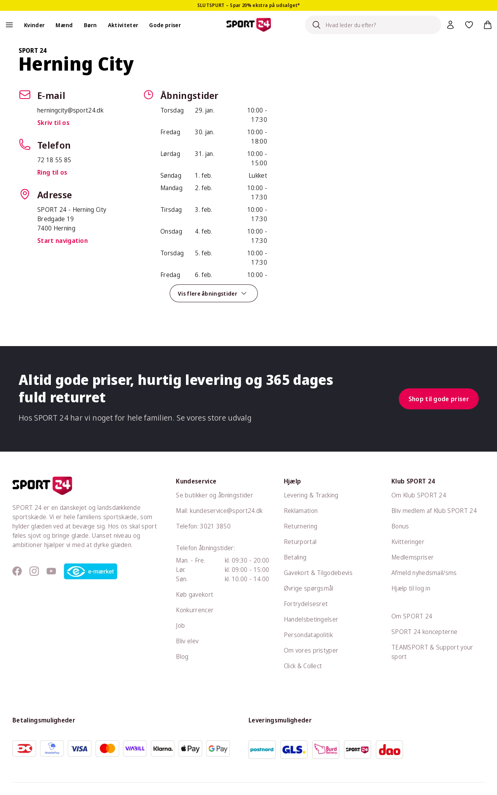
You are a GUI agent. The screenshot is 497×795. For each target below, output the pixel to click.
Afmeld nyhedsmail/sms (424, 572)
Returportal (300, 541)
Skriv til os (53, 122)
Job (180, 625)
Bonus (400, 526)
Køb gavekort (194, 594)
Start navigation (62, 240)
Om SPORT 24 (412, 616)
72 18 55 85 (54, 160)
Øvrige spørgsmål (309, 588)
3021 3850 (215, 526)
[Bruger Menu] (450, 25)
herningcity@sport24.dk (70, 110)
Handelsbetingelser (311, 619)
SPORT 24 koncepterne (424, 631)
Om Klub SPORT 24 (418, 495)
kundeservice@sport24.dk (226, 510)
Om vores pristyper (311, 650)
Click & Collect (303, 666)
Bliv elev (187, 641)
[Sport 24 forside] (248, 25)
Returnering (301, 526)
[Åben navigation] (9, 25)
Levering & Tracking (311, 495)
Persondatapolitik (308, 634)
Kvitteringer (407, 541)
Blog (182, 656)
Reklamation (301, 510)
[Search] (373, 25)
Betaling (295, 557)
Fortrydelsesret (306, 603)
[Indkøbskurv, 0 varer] (487, 25)
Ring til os (52, 172)
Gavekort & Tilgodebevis (318, 572)
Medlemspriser (412, 557)
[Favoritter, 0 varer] (469, 25)
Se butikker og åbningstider (214, 495)
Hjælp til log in (410, 588)
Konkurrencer (195, 610)
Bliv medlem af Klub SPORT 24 (434, 510)
